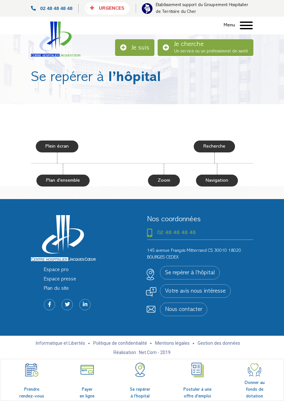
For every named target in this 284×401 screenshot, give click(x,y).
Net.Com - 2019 (155, 352)
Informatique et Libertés (60, 343)
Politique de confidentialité (120, 343)
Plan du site (56, 288)
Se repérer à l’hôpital (190, 273)
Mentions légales (172, 343)
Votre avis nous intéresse (195, 291)
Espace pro (56, 270)
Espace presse (60, 279)
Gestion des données (219, 343)
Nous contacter (183, 309)
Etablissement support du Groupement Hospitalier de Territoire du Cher (202, 8)
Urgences (107, 8)
